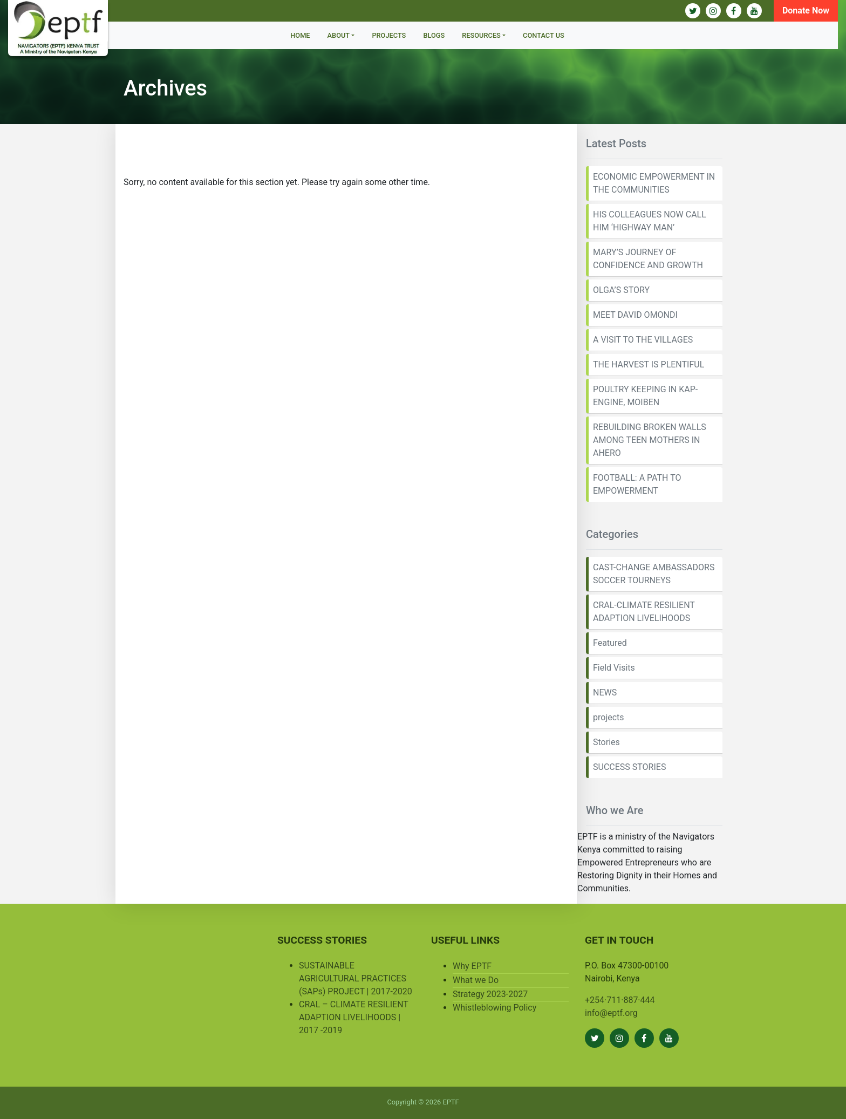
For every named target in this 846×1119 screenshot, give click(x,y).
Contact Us (543, 35)
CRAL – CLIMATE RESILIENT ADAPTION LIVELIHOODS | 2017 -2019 (353, 1017)
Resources (481, 35)
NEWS (605, 692)
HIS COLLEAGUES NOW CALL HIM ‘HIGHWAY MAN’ (649, 221)
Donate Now (805, 10)
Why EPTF (472, 966)
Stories (606, 742)
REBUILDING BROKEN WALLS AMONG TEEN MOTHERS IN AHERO (649, 440)
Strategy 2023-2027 (490, 994)
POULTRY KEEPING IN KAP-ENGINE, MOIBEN (645, 395)
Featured (610, 643)
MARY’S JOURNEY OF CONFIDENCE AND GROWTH (648, 258)
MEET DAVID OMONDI (635, 315)
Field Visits (614, 668)
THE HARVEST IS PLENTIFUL (648, 364)
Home (300, 35)
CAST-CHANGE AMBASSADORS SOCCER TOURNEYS (653, 573)
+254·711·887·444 (620, 1000)
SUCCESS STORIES (629, 767)
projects (608, 717)
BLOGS (434, 35)
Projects (389, 35)
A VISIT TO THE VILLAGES (643, 340)
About (339, 35)
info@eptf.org (611, 1013)
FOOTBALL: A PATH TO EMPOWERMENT (637, 484)
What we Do (476, 980)
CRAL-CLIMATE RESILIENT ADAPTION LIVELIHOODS (644, 611)
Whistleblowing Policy (494, 1007)
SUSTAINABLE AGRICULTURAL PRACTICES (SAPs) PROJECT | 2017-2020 (355, 978)
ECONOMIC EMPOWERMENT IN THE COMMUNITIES (654, 183)
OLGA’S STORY (621, 290)
